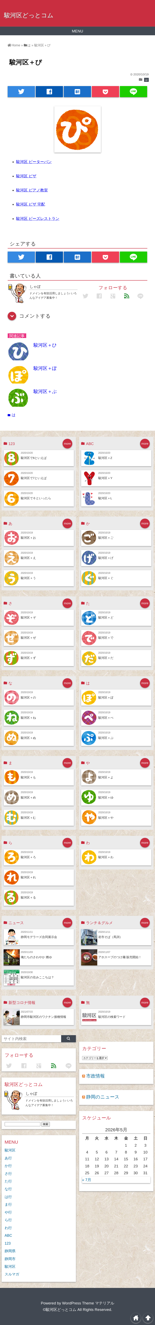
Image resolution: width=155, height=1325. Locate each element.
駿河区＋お (28, 537)
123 (8, 1243)
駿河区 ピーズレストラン (37, 218)
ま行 (8, 1204)
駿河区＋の (28, 697)
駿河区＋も (28, 777)
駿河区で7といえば (34, 478)
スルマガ (12, 1274)
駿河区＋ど (105, 617)
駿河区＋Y (105, 478)
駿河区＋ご (105, 537)
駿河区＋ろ (28, 857)
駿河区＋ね (28, 717)
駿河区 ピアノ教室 (32, 190)
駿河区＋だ (105, 657)
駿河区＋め (28, 797)
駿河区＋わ (105, 857)
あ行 (8, 1158)
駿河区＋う (28, 578)
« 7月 (86, 1180)
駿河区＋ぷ (105, 737)
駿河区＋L (105, 498)
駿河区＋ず (28, 657)
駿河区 (10, 1150)
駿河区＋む (28, 817)
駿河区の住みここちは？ (37, 977)
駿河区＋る (28, 897)
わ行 (8, 1228)
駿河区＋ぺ (105, 717)
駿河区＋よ (105, 777)
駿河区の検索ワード (112, 1016)
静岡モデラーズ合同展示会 (39, 937)
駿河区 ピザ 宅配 (30, 204)
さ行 (8, 1174)
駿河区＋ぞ (28, 617)
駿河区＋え (28, 558)
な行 (8, 1189)
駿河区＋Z (105, 458)
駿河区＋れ (28, 877)
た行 (8, 1181)
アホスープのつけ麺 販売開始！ (119, 957)
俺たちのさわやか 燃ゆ (36, 957)
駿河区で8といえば (34, 458)
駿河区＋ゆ (105, 797)
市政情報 (95, 1076)
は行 (8, 1197)
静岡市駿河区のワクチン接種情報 (43, 1016)
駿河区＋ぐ (105, 578)
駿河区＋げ (105, 558)
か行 (8, 1166)
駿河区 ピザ (26, 176)
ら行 (8, 1220)
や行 (8, 1212)
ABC (8, 1235)
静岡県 (10, 1251)
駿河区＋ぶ (45, 391)
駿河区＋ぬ (28, 737)
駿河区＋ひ (45, 345)
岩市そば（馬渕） (110, 937)
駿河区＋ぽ (45, 368)
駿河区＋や (105, 817)
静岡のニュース (102, 1096)
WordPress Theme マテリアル (88, 1303)
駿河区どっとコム (28, 15)
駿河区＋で (105, 637)
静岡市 (10, 1259)
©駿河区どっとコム (59, 1309)
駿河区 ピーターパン (34, 162)
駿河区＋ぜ (28, 637)
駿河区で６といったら (36, 498)
